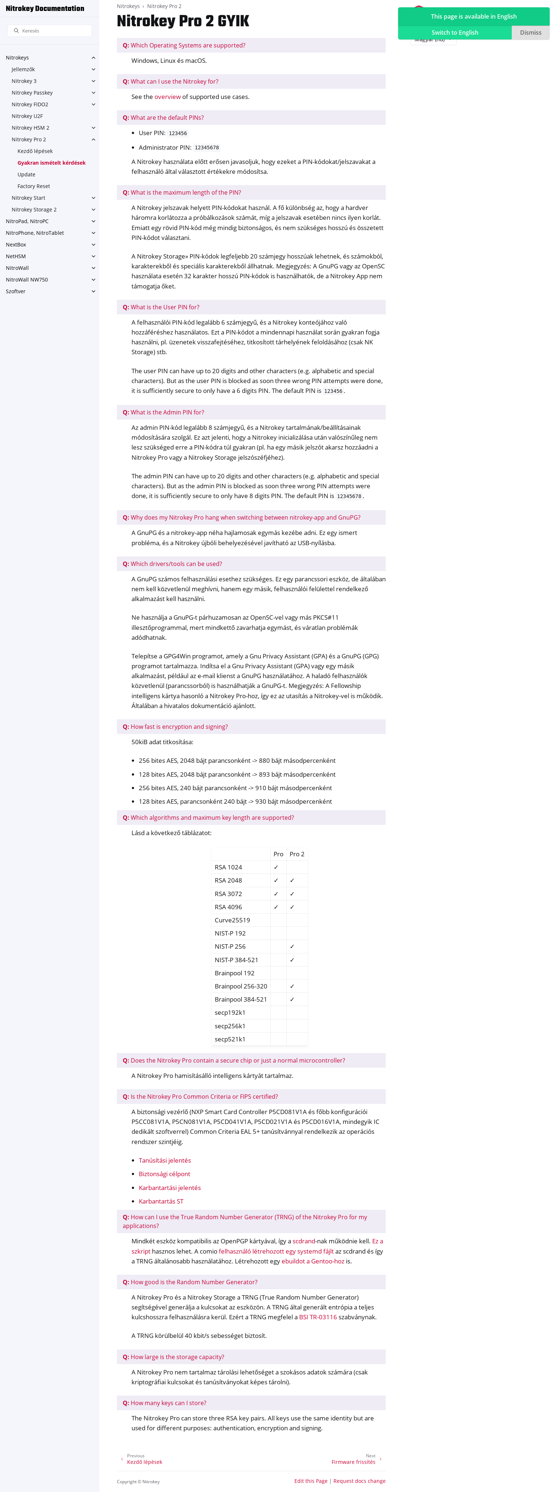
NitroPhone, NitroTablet (35, 232)
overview (167, 96)
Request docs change (359, 1480)
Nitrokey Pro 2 (29, 139)
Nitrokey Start (28, 197)
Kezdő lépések (35, 151)
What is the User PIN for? (161, 307)
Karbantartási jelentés (170, 1187)
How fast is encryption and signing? (175, 727)
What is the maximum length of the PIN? (182, 192)
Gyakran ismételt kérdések (52, 162)
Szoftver (16, 291)
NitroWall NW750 (27, 279)
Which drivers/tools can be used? (172, 564)
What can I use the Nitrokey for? (170, 81)
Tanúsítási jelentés (165, 1160)
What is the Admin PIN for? (163, 412)
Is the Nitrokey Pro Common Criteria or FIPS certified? (200, 1097)
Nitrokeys (17, 57)
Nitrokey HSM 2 (30, 127)
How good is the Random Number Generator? (190, 1282)
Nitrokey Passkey (32, 92)
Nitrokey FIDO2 (30, 104)
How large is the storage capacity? (173, 1357)
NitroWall (17, 267)
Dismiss (531, 32)
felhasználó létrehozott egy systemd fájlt (276, 1251)
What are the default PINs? (163, 118)
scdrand (304, 1241)
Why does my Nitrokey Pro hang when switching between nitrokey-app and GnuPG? (241, 517)
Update (26, 174)
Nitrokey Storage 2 (34, 209)
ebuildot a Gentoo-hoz (313, 1261)
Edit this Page (311, 1480)
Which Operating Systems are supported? (184, 45)
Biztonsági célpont (164, 1174)
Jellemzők (23, 69)
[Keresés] (50, 31)
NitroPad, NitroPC (27, 221)
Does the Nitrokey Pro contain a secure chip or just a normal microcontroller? (234, 1060)
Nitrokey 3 (24, 80)
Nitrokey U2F (27, 115)
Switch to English (455, 32)
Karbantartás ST (161, 1201)
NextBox (16, 244)
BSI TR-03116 (318, 1317)
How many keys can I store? (164, 1403)
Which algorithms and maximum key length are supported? (208, 818)
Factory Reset (34, 186)
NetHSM (16, 256)
